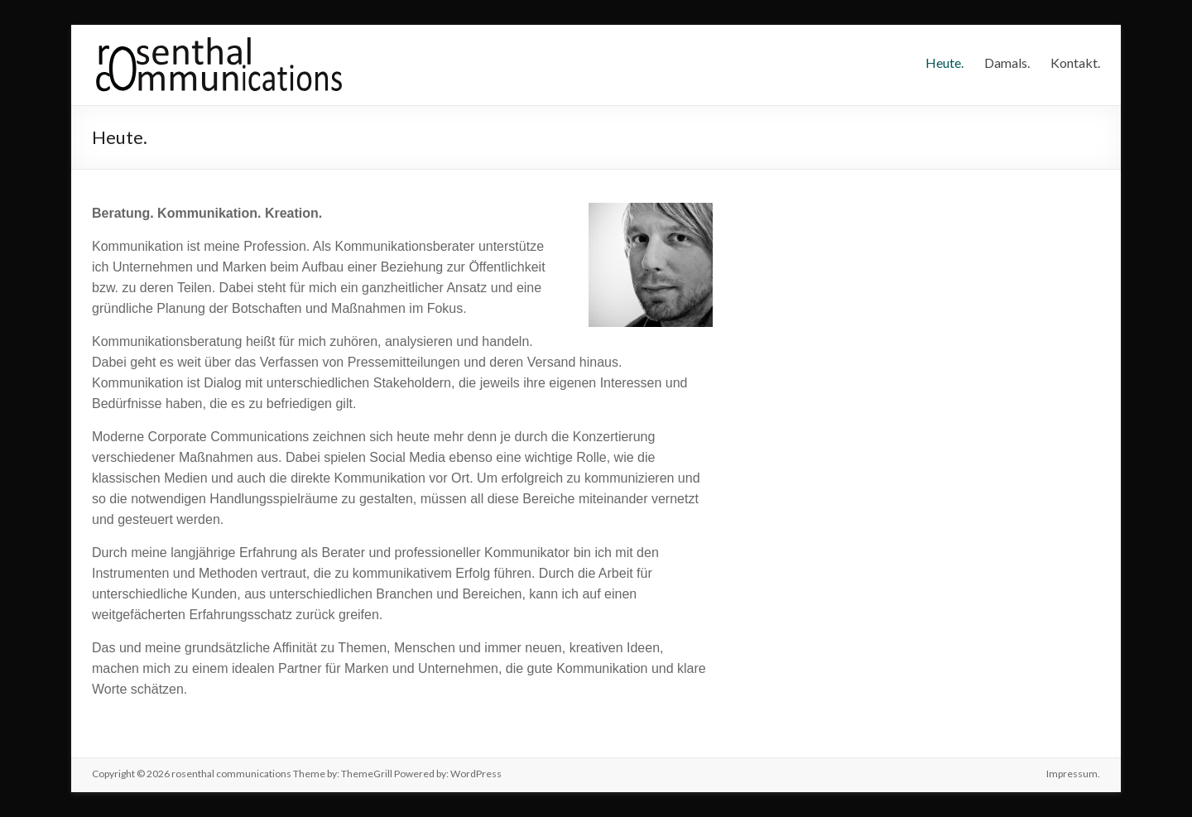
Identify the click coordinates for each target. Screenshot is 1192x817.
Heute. (944, 62)
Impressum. (1073, 773)
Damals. (1007, 62)
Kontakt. (1075, 62)
